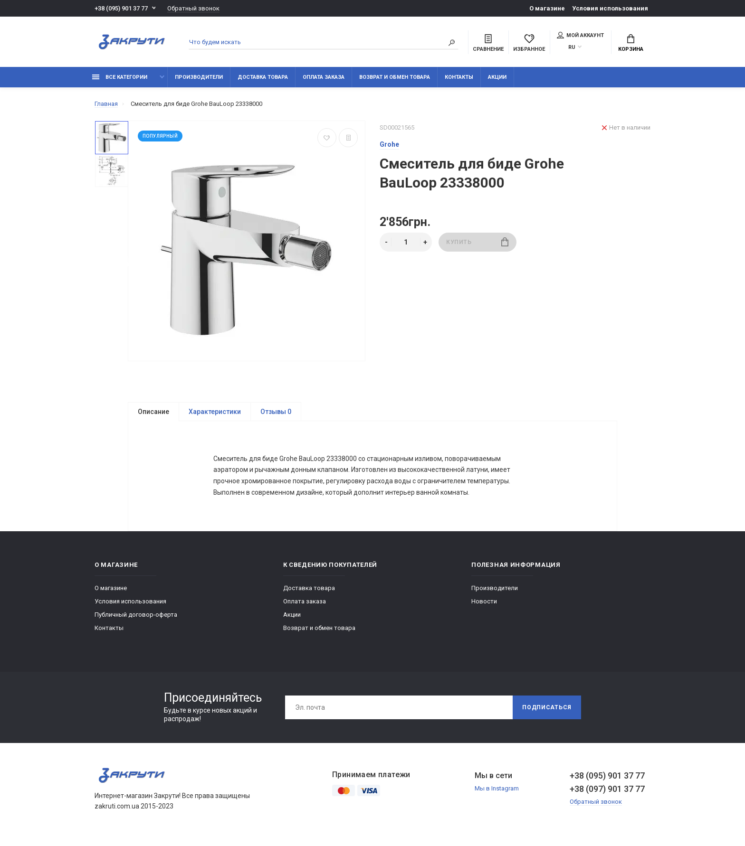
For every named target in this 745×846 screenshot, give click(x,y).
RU (571, 47)
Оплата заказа (323, 77)
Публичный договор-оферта (136, 616)
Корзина (630, 43)
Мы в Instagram (497, 790)
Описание (153, 411)
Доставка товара (263, 77)
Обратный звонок (193, 8)
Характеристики (215, 411)
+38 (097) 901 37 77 (607, 791)
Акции (497, 77)
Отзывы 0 (275, 411)
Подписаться (547, 709)
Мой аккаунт (580, 35)
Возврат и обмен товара (394, 77)
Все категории (119, 77)
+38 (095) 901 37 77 (121, 8)
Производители (199, 77)
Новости (484, 603)
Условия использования (610, 8)
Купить (477, 241)
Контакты (459, 77)
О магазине (547, 8)
